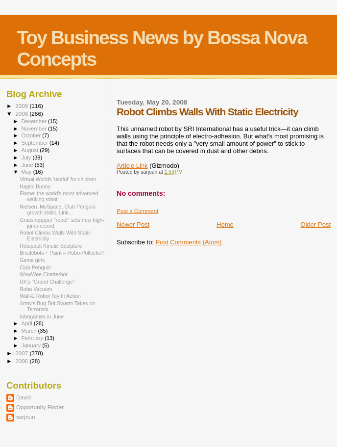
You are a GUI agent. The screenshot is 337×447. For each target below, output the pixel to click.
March (30, 331)
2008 (22, 113)
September (36, 143)
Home (225, 224)
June (28, 165)
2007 (22, 353)
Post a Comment (137, 211)
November (35, 128)
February (33, 338)
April (28, 323)
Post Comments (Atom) (189, 242)
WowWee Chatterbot (43, 274)
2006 (22, 361)
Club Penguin (35, 267)
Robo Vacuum (36, 289)
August (31, 150)
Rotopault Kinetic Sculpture (51, 246)
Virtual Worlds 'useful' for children (58, 179)
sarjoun (25, 417)
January (32, 345)
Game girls (32, 260)
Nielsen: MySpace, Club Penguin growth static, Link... (58, 209)
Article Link (132, 165)
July (27, 157)
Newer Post (133, 224)
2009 (22, 106)
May (27, 172)
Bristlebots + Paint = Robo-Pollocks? (62, 253)
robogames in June (42, 316)
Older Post (316, 224)
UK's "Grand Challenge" (47, 282)
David (23, 397)
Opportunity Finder (40, 407)
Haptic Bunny (35, 186)
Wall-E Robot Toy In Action (50, 296)
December (35, 121)
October (32, 135)
